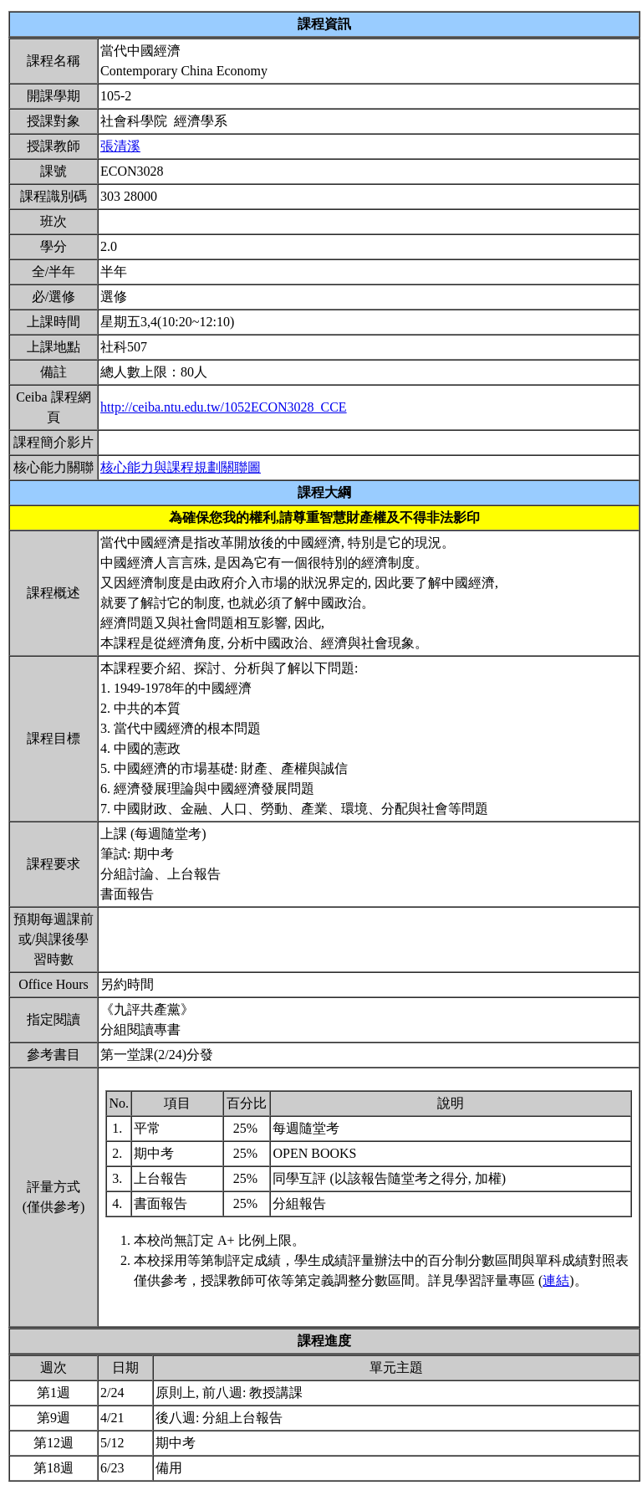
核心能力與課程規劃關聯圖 (180, 467)
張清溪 (120, 146)
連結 (556, 1280)
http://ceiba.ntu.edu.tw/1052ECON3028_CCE (223, 407)
